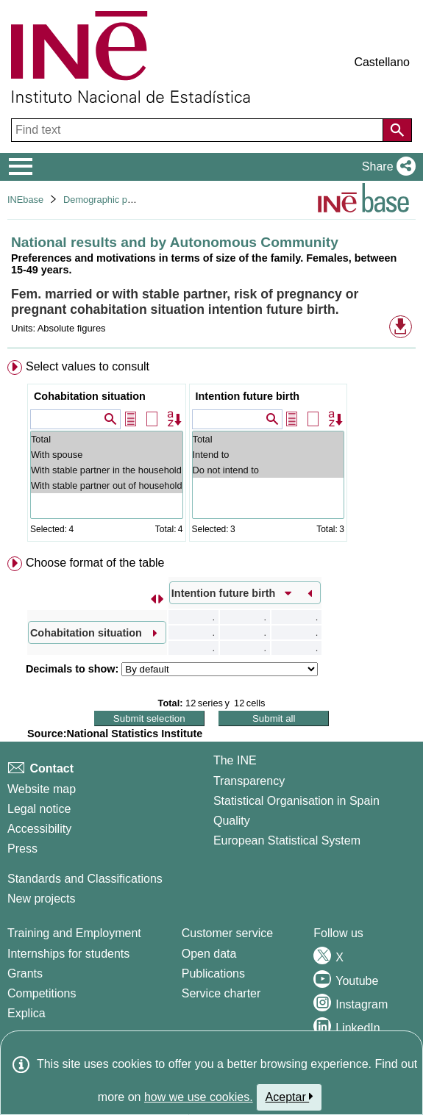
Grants (25, 973)
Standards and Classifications (85, 878)
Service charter (221, 993)
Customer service (227, 933)
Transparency (249, 781)
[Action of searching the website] (397, 130)
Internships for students (68, 953)
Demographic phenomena (117, 199)
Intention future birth (247, 396)
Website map (41, 789)
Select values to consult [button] (87, 366)
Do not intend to (268, 470)
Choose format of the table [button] (95, 562)
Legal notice (39, 809)
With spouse (106, 454)
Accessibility (39, 828)
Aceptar (289, 1096)
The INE (235, 760)
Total (106, 439)
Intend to (268, 454)
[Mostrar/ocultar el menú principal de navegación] (21, 167)
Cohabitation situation (90, 396)
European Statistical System (286, 840)
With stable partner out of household (106, 485)
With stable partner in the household (106, 470)
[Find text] (198, 130)
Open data (209, 953)
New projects (41, 898)
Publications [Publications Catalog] (213, 973)
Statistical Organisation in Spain (296, 801)
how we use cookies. (198, 1097)
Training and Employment (74, 933)
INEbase (25, 199)
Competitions (41, 993)
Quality (231, 820)
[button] (386, 167)
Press (22, 848)
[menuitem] (211, 454)
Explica (26, 1013)
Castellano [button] (382, 62)
